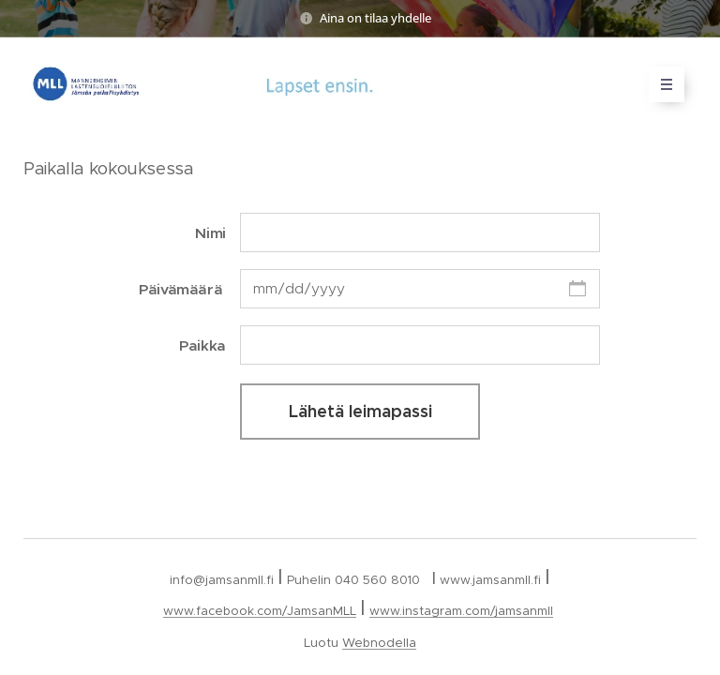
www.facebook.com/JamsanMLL (259, 611)
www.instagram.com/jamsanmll (461, 611)
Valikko (660, 84)
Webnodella (379, 643)
